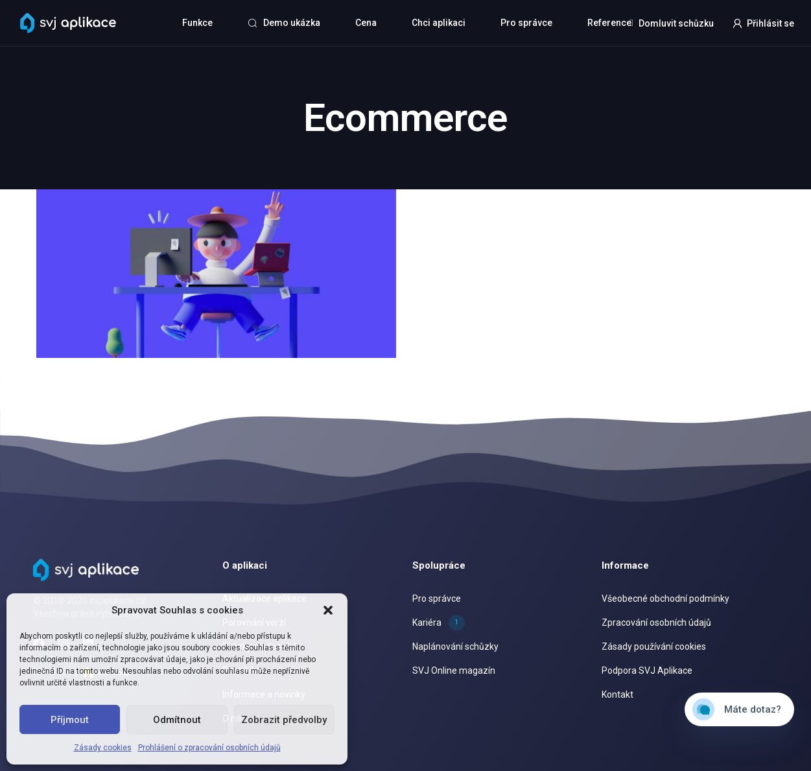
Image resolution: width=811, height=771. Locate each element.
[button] (328, 610)
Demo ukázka (284, 23)
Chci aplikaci (438, 23)
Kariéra (438, 622)
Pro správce (526, 23)
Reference (609, 23)
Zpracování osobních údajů (656, 622)
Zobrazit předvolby (284, 720)
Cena (366, 23)
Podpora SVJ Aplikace (647, 670)
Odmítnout (177, 720)
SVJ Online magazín (453, 670)
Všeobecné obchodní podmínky (665, 598)
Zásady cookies (103, 747)
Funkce (197, 23)
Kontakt (617, 694)
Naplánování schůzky (455, 646)
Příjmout (70, 720)
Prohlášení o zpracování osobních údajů (209, 747)
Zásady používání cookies (654, 646)
